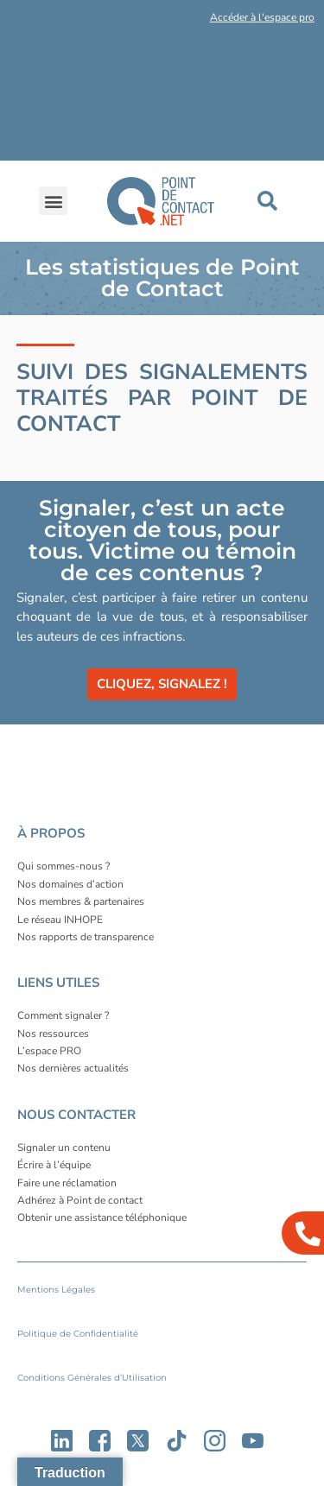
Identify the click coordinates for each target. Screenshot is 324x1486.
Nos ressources (53, 1033)
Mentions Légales (56, 1289)
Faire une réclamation (67, 1183)
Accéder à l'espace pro (262, 17)
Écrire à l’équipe (54, 1165)
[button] (147, 20)
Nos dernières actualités (73, 1068)
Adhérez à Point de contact (80, 1200)
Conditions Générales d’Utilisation (92, 1377)
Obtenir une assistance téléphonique (102, 1217)
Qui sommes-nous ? (63, 866)
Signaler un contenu (64, 1147)
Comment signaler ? (63, 1015)
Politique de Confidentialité (77, 1333)
